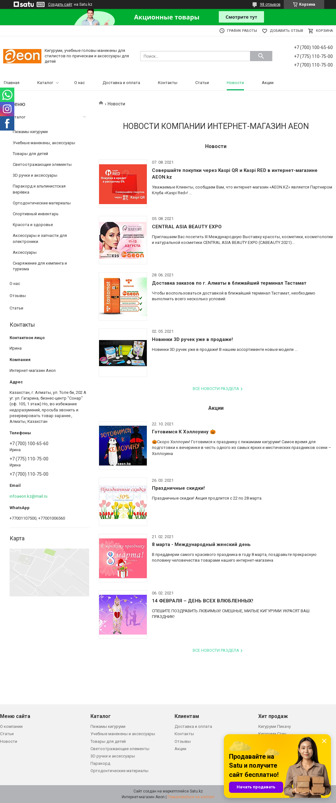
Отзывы (18, 295)
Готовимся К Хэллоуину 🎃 (184, 432)
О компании (11, 726)
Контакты (167, 82)
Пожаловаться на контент (191, 797)
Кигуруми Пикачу (274, 726)
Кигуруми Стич (272, 733)
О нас (79, 82)
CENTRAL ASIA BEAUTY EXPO (187, 227)
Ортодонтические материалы (42, 203)
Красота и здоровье (33, 224)
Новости (235, 82)
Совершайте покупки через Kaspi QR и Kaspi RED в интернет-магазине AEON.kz (235, 173)
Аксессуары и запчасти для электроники (40, 238)
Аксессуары (25, 252)
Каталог (45, 82)
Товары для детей (30, 153)
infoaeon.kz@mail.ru (28, 496)
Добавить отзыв (286, 31)
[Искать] (261, 56)
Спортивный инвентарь (36, 213)
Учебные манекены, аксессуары (44, 142)
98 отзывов (270, 4)
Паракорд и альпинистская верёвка (39, 189)
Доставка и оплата (121, 82)
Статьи (202, 82)
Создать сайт (60, 4)
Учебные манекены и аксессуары (122, 733)
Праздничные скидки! (178, 488)
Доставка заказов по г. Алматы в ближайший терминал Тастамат (229, 283)
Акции (268, 82)
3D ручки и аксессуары (35, 175)
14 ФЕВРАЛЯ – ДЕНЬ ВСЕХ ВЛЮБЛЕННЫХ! (202, 601)
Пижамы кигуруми (30, 131)
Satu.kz (196, 791)
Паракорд (100, 763)
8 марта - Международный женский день (201, 544)
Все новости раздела (216, 388)
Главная (11, 82)
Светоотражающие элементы (42, 164)
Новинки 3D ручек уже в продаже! (192, 339)
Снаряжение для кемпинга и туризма (40, 266)
